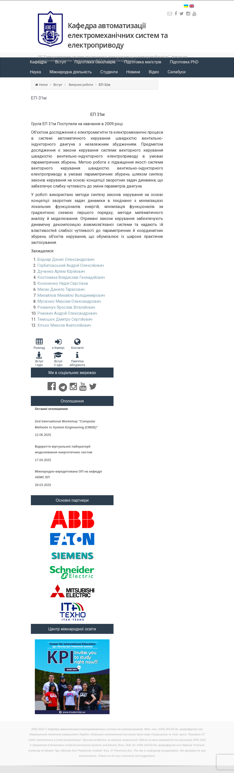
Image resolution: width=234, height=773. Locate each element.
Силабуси (176, 72)
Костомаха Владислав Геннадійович (71, 277)
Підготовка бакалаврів (95, 62)
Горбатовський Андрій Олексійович (70, 265)
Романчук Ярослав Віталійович (66, 307)
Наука (36, 72)
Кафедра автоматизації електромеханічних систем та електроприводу (118, 35)
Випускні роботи (81, 85)
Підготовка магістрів (143, 62)
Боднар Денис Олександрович (65, 259)
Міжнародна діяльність (71, 72)
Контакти (77, 344)
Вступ (61, 62)
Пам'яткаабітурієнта (77, 359)
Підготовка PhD (184, 62)
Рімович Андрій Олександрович (67, 313)
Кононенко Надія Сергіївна (62, 283)
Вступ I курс (39, 359)
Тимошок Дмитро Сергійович (64, 319)
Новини (133, 72)
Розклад (39, 344)
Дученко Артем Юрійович (61, 271)
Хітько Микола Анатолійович (64, 325)
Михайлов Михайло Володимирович (71, 295)
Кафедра (39, 62)
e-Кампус (58, 344)
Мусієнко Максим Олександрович (69, 301)
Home (43, 85)
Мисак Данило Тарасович (61, 289)
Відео (154, 72)
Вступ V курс (58, 359)
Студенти (109, 72)
